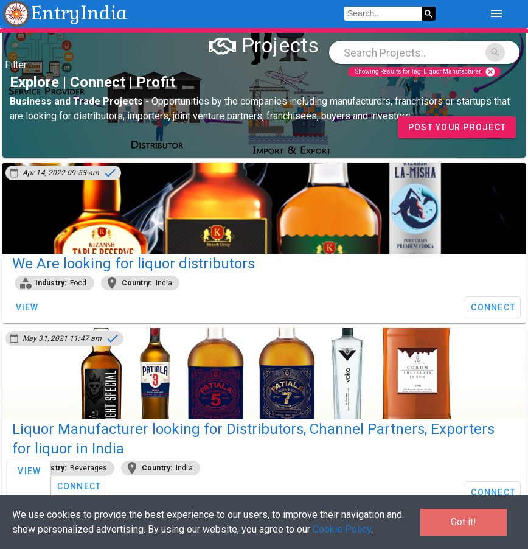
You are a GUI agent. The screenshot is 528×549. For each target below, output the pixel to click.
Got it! (463, 522)
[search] (383, 14)
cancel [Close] (490, 71)
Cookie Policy (342, 529)
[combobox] (424, 52)
